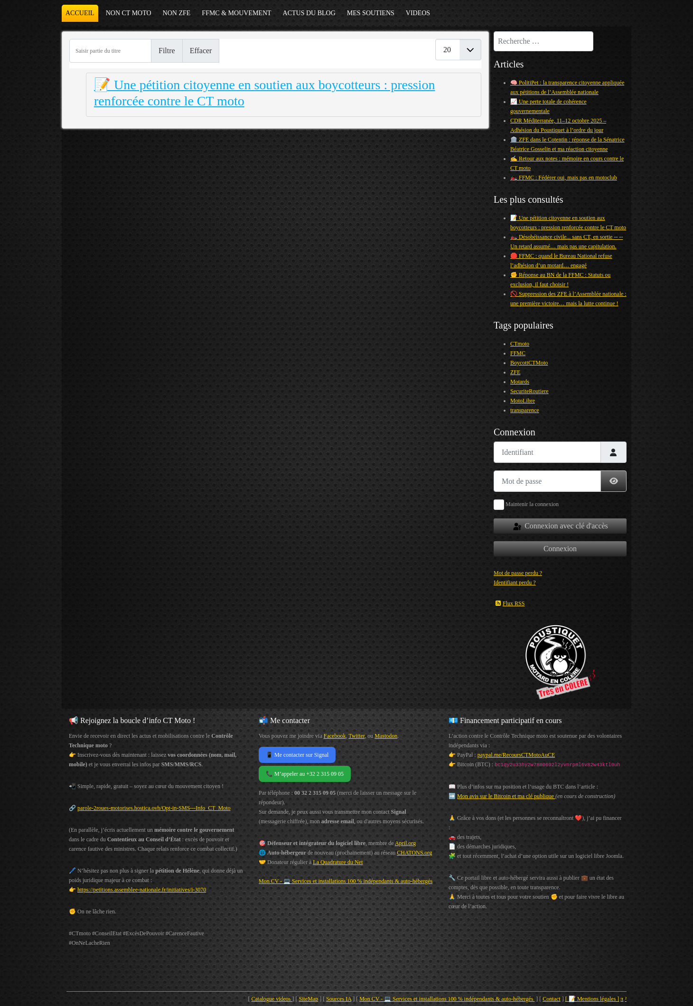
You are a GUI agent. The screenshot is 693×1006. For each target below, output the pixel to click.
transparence (524, 410)
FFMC (517, 353)
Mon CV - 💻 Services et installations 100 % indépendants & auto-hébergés (345, 881)
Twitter (356, 736)
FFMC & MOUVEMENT (236, 13)
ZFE (515, 372)
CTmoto (519, 343)
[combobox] (543, 41)
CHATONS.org (414, 852)
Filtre (167, 51)
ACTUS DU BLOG (309, 13)
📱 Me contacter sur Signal (297, 755)
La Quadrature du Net (338, 862)
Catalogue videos (272, 999)
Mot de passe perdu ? (518, 573)
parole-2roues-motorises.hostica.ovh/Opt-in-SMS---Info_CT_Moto (154, 808)
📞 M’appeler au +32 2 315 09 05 (305, 774)
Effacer (201, 51)
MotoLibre (522, 400)
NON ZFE (177, 13)
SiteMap (308, 999)
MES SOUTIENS (370, 13)
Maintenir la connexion (532, 504)
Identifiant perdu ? (515, 582)
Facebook (335, 736)
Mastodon (386, 736)
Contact (551, 999)
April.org (405, 843)
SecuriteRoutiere (529, 391)
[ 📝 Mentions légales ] (592, 999)
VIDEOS (418, 13)
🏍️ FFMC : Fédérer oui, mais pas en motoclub (563, 177)
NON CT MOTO (128, 13)
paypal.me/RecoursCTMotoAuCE (516, 755)
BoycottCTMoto (529, 362)
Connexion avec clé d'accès (560, 526)
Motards (519, 381)
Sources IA (338, 999)
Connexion (560, 549)
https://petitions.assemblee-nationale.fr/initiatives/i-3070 (141, 889)
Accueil (80, 13)
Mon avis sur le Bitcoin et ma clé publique (506, 796)
